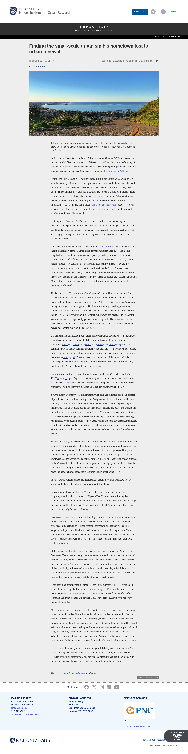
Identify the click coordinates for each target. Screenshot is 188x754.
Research (161, 740)
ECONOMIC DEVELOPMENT (113, 61)
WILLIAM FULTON (37, 67)
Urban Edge (94, 27)
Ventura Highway (65, 378)
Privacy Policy (163, 745)
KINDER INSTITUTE (161, 37)
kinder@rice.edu (19, 708)
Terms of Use (153, 745)
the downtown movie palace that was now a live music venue (91, 344)
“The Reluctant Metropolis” (103, 204)
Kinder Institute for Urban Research (45, 12)
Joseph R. (147, 677)
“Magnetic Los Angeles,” (109, 246)
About (152, 740)
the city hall (69, 357)
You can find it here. (118, 171)
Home (145, 740)
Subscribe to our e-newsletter (25, 714)
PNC (126, 721)
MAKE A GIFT (140, 12)
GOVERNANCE (132, 61)
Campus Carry (173, 745)
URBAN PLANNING (146, 61)
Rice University (29, 9)
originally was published (73, 673)
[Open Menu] (174, 11)
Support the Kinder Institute (137, 726)
